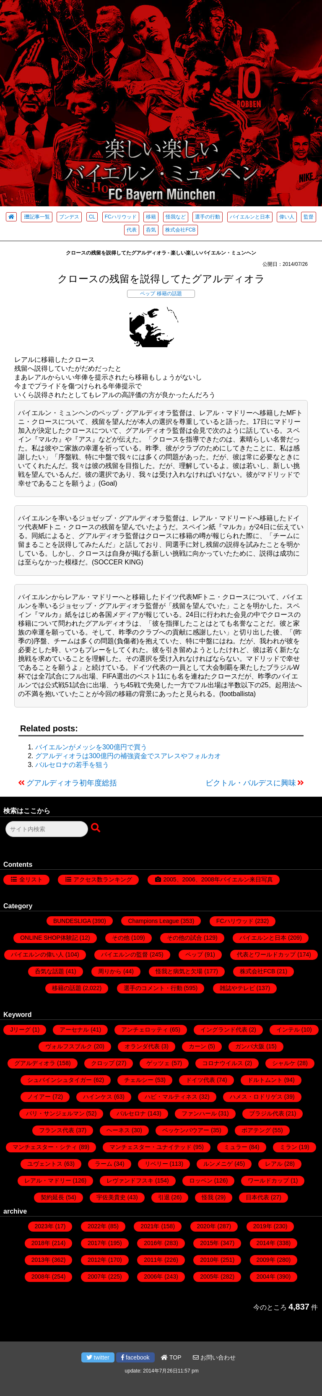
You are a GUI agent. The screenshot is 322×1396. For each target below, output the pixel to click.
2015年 (209, 1243)
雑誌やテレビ (237, 988)
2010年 (209, 1259)
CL (92, 217)
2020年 (206, 1226)
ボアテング (256, 1130)
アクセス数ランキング (102, 879)
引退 (164, 1197)
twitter (97, 1357)
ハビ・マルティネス (171, 1096)
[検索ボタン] (96, 828)
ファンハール (199, 1113)
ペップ (147, 293)
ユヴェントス (44, 1163)
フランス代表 (56, 1130)
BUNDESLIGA (72, 921)
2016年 (153, 1243)
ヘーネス (118, 1130)
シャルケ (284, 1063)
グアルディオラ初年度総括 (71, 783)
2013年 (40, 1259)
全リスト (31, 879)
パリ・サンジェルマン (55, 1113)
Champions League (153, 921)
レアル (274, 1163)
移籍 (151, 217)
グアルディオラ (34, 1063)
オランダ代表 (142, 1046)
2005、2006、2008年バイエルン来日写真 (218, 879)
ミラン (288, 1147)
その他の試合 (184, 937)
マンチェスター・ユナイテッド (150, 1147)
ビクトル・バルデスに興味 (250, 783)
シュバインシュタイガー (59, 1079)
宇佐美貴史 (111, 1197)
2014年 (266, 1243)
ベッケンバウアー (185, 1130)
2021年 (149, 1226)
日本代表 (257, 1197)
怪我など (176, 217)
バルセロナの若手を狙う (72, 764)
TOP (171, 1357)
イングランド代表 (223, 1029)
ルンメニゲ (218, 1163)
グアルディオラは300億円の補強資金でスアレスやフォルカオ (128, 755)
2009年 (266, 1259)
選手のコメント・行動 (153, 988)
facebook (135, 1357)
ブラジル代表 (266, 1113)
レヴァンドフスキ (129, 1180)
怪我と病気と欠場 (179, 971)
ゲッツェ (158, 1063)
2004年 (266, 1276)
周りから (110, 971)
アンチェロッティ (144, 1029)
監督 (309, 217)
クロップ (102, 1063)
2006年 (153, 1276)
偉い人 (286, 217)
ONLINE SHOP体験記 (49, 937)
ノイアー (39, 1096)
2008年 (40, 1276)
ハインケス (97, 1096)
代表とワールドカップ (266, 954)
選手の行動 (207, 217)
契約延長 (52, 1197)
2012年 (97, 1259)
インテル (288, 1029)
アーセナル (74, 1029)
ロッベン (201, 1180)
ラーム (103, 1163)
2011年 (153, 1259)
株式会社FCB (180, 230)
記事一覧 (36, 217)
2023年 (44, 1226)
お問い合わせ (214, 1357)
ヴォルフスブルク (68, 1046)
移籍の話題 (169, 293)
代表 (132, 230)
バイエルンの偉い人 (37, 954)
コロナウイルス (222, 1063)
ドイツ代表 (200, 1079)
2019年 (262, 1226)
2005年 (209, 1276)
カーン (197, 1046)
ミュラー (235, 1147)
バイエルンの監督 (124, 954)
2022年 (97, 1226)
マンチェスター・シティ (45, 1147)
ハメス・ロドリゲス (256, 1096)
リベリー (156, 1163)
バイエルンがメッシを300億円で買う (91, 747)
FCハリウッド (121, 217)
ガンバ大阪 (250, 1046)
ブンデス (69, 217)
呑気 (151, 230)
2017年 (97, 1243)
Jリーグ (20, 1029)
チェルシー (138, 1079)
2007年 (97, 1276)
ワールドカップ (268, 1180)
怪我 (207, 1197)
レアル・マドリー (47, 1180)
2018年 (40, 1243)
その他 (121, 937)
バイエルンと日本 (250, 217)
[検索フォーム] (46, 829)
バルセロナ (131, 1113)
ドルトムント (265, 1079)
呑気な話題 (49, 971)
